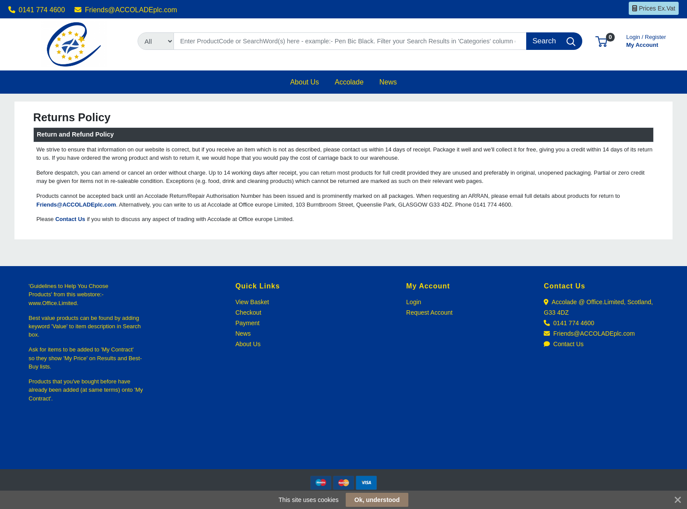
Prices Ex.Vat (653, 8)
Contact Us (564, 344)
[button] (601, 41)
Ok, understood (377, 499)
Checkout (248, 312)
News (243, 333)
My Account (646, 40)
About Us (248, 344)
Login (413, 301)
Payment (247, 322)
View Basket (252, 301)
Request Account (429, 312)
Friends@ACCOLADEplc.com (125, 10)
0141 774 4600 (36, 10)
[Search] (350, 41)
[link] (343, 453)
